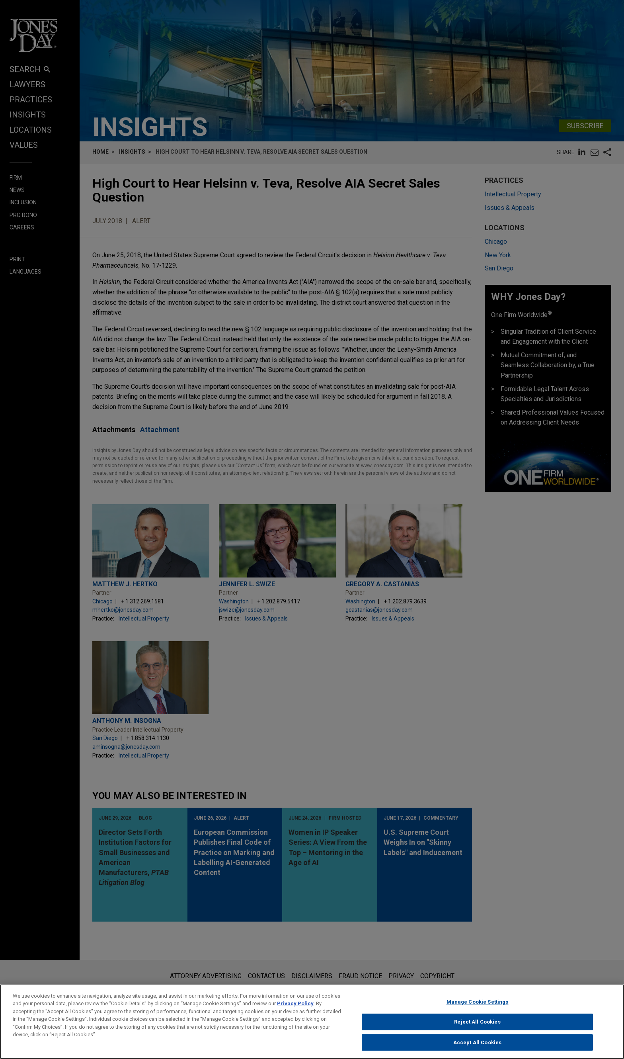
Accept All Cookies (477, 1048)
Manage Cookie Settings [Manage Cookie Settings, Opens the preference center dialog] (478, 1007)
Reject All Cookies (477, 1028)
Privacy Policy (295, 1009)
